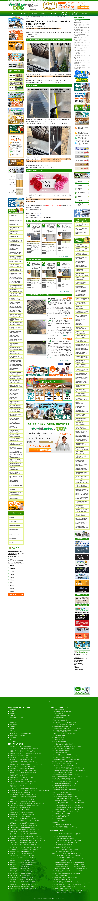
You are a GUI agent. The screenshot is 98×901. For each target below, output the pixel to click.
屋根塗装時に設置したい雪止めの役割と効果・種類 (16, 365)
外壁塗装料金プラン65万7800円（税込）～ (61, 719)
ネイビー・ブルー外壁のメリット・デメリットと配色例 (22, 871)
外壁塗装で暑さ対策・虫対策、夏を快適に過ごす (62, 824)
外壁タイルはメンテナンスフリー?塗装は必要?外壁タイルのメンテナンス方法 (68, 768)
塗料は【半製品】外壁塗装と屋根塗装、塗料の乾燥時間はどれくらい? (25, 823)
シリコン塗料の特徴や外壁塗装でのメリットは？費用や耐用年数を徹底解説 (68, 862)
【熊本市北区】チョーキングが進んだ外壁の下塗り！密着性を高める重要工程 (82, 62)
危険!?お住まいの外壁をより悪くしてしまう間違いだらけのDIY (23, 781)
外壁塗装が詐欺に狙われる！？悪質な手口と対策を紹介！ (22, 814)
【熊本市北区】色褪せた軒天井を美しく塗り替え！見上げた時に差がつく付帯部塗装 (82, 47)
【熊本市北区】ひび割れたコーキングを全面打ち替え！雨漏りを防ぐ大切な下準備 (82, 52)
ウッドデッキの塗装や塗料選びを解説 (15, 423)
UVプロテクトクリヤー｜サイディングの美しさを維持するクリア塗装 (66, 853)
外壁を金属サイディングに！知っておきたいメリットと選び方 (65, 763)
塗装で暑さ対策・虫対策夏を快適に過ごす (15, 294)
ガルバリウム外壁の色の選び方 (80, 320)
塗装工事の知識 (13, 215)
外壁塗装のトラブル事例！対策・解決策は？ (82, 465)
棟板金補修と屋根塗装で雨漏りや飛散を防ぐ (15, 439)
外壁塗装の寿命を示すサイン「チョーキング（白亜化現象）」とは (24, 799)
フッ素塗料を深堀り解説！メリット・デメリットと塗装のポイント (24, 882)
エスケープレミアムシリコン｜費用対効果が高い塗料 (63, 844)
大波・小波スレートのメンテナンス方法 (15, 497)
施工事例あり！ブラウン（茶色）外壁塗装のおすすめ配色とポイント (24, 881)
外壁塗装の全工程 (14, 236)
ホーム (13, 13)
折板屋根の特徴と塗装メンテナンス (14, 398)
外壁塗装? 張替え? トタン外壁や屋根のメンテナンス (63, 765)
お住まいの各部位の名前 (15, 261)
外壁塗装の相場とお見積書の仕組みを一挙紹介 (62, 726)
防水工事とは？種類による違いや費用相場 (16, 448)
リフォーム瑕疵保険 (14, 719)
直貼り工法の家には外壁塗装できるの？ (80, 386)
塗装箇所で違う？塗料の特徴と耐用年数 (81, 328)
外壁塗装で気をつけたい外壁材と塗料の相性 (15, 493)
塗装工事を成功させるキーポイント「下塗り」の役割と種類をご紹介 (66, 884)
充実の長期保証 (13, 724)
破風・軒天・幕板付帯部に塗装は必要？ (15, 336)
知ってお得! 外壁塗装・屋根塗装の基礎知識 (19, 774)
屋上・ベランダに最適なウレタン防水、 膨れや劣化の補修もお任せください (26, 847)
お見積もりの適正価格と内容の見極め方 (81, 278)
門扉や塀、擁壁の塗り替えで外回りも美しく (61, 750)
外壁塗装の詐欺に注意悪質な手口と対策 (81, 282)
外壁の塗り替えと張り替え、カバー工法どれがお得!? (81, 303)
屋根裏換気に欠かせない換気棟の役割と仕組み (15, 464)
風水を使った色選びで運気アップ (83, 128)
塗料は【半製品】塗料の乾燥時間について (15, 472)
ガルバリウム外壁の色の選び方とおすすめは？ (20, 792)
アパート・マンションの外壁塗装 (59, 820)
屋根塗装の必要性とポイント (58, 739)
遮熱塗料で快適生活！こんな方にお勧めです (61, 847)
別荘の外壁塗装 (55, 822)
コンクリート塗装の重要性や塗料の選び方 (15, 435)
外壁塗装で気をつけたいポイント (15, 328)
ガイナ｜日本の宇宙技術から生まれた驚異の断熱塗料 (63, 857)
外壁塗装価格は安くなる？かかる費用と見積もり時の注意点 (64, 730)
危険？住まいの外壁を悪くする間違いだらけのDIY (82, 374)
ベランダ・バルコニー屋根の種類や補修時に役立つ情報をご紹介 (24, 842)
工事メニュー (44, 13)
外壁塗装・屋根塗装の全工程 (58, 717)
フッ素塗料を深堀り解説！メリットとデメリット (82, 502)
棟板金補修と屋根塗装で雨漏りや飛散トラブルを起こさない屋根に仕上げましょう (27, 840)
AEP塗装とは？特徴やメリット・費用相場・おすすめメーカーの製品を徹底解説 (69, 870)
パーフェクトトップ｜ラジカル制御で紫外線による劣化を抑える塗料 (66, 833)
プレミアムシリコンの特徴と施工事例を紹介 (81, 514)
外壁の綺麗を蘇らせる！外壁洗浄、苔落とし (81, 423)
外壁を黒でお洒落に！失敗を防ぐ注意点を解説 (81, 485)
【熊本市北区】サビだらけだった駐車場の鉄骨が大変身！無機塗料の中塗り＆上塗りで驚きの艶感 (59, 303)
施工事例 (23, 13)
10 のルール (12, 720)
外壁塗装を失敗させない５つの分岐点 (81, 258)
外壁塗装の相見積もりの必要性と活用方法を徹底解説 (21, 812)
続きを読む (66, 315)
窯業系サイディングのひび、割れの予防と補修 (81, 382)
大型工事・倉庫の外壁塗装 (57, 818)
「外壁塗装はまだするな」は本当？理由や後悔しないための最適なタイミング (26, 764)
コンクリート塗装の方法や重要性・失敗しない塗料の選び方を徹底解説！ (67, 807)
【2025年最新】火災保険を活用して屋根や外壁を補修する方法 (65, 733)
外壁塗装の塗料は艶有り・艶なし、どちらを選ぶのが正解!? (64, 877)
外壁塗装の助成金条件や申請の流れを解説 (81, 253)
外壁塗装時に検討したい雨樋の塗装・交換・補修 (15, 361)
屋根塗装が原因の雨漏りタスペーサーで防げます (15, 381)
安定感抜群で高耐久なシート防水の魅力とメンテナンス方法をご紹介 (24, 849)
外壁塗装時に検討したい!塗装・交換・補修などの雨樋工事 (64, 789)
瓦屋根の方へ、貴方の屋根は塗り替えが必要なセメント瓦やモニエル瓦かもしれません (70, 776)
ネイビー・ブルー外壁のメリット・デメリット (81, 477)
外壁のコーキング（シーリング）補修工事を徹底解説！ (63, 761)
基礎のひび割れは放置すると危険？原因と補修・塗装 (21, 864)
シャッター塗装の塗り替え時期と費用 (14, 431)
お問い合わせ (13, 538)
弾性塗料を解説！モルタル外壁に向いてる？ (82, 506)
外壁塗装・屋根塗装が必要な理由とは (18, 775)
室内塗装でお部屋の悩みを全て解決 (59, 752)
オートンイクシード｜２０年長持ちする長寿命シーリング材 (64, 860)
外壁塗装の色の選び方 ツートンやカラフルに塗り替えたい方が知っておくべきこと (27, 753)
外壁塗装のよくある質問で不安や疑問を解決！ (82, 249)
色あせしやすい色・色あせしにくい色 (82, 138)
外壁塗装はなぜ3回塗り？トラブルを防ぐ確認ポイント (21, 810)
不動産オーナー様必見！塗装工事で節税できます (81, 353)
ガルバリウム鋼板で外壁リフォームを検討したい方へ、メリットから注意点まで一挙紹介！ (29, 790)
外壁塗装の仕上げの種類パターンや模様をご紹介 (81, 510)
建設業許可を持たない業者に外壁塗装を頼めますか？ (21, 733)
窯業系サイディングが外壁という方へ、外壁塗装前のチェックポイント (67, 890)
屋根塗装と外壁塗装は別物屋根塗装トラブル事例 (16, 323)
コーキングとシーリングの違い (16, 477)
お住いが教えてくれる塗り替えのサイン (15, 228)
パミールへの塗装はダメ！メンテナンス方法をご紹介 (82, 440)
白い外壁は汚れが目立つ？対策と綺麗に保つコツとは (82, 490)
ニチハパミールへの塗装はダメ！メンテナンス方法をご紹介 (23, 857)
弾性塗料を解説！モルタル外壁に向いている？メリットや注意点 (24, 884)
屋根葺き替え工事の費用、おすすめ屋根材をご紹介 (63, 743)
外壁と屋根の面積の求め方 (16, 485)
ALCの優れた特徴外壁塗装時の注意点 (14, 481)
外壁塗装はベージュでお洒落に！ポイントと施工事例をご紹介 (23, 879)
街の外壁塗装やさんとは (15, 709)
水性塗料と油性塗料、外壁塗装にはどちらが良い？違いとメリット (66, 879)
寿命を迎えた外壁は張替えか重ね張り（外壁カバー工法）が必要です (66, 746)
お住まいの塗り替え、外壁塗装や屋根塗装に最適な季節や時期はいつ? (25, 798)
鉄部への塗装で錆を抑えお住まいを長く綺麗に (15, 410)
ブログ (32, 16)
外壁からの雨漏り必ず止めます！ (59, 735)
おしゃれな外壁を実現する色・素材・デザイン (82, 473)
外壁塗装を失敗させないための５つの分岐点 (19, 755)
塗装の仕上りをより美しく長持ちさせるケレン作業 (16, 315)
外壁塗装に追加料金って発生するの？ (80, 262)
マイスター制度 (13, 722)
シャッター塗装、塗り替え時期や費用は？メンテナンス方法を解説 (66, 805)
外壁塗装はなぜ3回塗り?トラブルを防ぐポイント (16, 332)
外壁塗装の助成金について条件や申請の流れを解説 (63, 757)
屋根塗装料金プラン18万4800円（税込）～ (61, 720)
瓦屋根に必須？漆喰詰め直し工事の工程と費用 (62, 772)
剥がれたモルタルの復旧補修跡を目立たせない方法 (16, 307)
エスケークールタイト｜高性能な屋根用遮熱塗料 (62, 846)
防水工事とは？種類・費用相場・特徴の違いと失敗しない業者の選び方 (25, 844)
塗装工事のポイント (14, 224)
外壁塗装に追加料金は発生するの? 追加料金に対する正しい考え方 (66, 759)
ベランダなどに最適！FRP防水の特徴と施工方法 (16, 452)
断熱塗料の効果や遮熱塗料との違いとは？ (81, 444)
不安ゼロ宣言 (13, 726)
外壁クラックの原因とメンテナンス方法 (15, 303)
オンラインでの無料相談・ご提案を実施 (81, 245)
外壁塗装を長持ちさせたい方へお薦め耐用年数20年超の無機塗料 (65, 881)
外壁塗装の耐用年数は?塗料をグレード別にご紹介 (16, 265)
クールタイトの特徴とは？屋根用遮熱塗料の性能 (82, 519)
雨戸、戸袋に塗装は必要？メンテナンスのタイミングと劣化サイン (66, 809)
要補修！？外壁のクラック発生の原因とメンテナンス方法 (22, 801)
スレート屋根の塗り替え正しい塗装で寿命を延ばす (16, 377)
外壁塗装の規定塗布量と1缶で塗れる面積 (81, 419)
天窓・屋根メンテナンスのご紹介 (15, 352)
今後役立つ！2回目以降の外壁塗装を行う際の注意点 (63, 748)
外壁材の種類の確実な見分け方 (79, 307)
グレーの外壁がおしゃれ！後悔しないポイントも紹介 (82, 481)
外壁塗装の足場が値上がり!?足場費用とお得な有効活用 (63, 826)
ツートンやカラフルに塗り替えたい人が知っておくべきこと (83, 143)
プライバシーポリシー (15, 534)
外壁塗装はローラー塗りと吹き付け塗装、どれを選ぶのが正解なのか (24, 825)
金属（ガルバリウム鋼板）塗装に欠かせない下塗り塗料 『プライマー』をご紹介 (69, 886)
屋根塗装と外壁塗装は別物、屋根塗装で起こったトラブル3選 (23, 818)
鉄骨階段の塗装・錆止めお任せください (15, 414)
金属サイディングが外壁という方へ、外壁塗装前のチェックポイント (66, 892)
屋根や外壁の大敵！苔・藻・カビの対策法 (81, 427)
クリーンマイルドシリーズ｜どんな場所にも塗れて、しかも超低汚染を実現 (68, 859)
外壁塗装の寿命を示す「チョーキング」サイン (15, 299)
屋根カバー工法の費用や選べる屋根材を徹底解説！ (63, 744)
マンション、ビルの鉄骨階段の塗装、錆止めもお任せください (65, 798)
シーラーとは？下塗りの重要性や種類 (81, 340)
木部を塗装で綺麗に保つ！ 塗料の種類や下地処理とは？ (22, 855)
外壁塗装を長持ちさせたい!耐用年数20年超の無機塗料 (82, 345)
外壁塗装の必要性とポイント (58, 737)
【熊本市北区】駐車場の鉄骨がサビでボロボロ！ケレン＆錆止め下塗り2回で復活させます (59, 323)
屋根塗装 (16, 79)
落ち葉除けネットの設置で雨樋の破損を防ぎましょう (63, 792)
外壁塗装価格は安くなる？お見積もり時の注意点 (16, 245)
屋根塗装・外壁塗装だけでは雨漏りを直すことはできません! (23, 772)
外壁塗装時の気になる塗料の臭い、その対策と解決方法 (22, 768)
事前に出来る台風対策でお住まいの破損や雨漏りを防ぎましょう (24, 860)
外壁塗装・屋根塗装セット (16, 83)
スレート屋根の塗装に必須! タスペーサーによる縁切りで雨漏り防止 (24, 820)
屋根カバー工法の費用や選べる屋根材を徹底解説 (15, 257)
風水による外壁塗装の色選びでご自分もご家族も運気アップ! (23, 759)
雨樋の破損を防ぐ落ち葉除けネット (14, 369)
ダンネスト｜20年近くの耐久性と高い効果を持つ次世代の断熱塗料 (66, 855)
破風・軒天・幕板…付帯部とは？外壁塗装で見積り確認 (63, 778)
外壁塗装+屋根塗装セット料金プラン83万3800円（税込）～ (64, 722)
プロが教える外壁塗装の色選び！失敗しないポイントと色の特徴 (24, 748)
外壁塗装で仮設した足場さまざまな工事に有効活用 (82, 357)
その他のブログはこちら (65, 360)
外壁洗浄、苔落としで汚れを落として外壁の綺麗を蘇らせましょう (66, 811)
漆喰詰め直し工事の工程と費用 (80, 407)
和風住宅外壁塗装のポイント (80, 403)
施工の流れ (54, 13)
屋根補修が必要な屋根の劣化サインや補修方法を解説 (63, 794)
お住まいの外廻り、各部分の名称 (17, 785)
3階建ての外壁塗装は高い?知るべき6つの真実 (82, 299)
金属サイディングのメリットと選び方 (14, 390)
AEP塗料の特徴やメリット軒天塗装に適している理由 (82, 527)
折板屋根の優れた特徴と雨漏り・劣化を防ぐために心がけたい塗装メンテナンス (69, 767)
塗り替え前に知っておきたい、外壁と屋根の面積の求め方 (22, 831)
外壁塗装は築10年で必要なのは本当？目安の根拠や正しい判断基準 (24, 762)
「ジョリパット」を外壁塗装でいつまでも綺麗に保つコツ (22, 834)
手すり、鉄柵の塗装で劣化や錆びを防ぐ (15, 419)
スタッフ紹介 (13, 521)
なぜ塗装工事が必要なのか (16, 220)
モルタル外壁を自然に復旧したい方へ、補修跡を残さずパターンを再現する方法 (27, 803)
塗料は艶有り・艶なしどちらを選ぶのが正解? (81, 390)
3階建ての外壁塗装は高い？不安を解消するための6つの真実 (23, 770)
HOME (27, 16)
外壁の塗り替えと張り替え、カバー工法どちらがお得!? (22, 783)
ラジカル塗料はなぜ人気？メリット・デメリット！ (82, 523)
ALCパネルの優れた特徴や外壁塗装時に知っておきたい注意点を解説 (24, 829)
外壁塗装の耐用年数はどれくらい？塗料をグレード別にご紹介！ (24, 794)
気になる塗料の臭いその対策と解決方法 (80, 295)
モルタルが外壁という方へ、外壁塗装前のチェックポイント (64, 888)
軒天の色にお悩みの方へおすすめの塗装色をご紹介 (16, 348)
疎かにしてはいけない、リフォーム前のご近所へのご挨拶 (22, 766)
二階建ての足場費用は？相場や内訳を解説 (81, 365)
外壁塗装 (16, 75)
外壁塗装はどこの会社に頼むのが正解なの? (19, 822)
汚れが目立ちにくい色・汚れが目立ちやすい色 (83, 133)
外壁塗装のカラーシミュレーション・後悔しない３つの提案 (23, 757)
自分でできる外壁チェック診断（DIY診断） (19, 779)
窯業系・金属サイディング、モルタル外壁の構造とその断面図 (23, 833)
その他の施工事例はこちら (65, 256)
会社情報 (12, 728)
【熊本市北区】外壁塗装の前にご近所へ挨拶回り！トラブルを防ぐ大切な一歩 (82, 57)
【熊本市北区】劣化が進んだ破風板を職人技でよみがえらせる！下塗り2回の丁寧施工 (59, 343)
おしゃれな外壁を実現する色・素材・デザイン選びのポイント (23, 870)
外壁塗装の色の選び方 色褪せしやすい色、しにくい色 (21, 750)
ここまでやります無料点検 (74, 13)
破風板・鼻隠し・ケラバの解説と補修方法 (16, 340)
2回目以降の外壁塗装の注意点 (80, 324)
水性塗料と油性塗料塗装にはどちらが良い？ (81, 394)
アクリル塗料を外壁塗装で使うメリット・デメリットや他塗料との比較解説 (68, 864)
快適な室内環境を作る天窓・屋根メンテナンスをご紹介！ (64, 785)
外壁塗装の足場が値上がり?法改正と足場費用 (82, 361)
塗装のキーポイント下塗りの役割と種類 (80, 332)
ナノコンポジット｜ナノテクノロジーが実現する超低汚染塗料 (65, 849)
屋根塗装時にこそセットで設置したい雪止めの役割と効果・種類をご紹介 (67, 791)
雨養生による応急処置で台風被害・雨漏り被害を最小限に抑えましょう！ (25, 862)
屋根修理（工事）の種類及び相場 (14, 249)
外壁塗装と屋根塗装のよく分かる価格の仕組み (62, 711)
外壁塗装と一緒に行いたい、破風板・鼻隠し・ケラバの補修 (64, 779)
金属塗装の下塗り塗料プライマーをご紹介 (81, 336)
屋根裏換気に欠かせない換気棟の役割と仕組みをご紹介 (22, 851)
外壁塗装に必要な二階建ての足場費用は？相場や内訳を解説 (64, 827)
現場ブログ (12, 713)
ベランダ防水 (16, 88)
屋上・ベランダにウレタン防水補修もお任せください (16, 456)
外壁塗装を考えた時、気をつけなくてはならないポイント (22, 809)
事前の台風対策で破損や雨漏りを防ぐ (80, 452)
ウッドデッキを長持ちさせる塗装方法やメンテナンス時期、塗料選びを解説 (68, 802)
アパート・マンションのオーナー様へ (81, 229)
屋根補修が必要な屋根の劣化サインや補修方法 (15, 373)
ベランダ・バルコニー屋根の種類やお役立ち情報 (16, 443)
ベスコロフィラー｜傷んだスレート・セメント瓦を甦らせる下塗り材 (66, 840)
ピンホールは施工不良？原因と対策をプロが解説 (15, 311)
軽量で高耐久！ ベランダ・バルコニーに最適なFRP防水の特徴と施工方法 (26, 846)
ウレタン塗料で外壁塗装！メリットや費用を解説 (16, 282)
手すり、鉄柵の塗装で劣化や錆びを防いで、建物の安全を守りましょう (67, 800)
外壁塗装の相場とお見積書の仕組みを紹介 (81, 270)
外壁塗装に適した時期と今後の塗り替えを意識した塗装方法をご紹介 (24, 796)
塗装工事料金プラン (64, 13)
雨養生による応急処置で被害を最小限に (81, 456)
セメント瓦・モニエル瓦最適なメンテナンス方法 (15, 406)
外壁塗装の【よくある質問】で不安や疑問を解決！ (21, 746)
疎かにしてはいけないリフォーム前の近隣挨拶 (81, 291)
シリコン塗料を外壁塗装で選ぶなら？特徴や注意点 (16, 286)
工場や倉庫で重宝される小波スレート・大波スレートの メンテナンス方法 (26, 838)
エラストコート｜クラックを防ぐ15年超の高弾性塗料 (63, 851)
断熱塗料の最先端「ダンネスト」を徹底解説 (82, 448)
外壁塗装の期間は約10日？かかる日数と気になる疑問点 (22, 761)
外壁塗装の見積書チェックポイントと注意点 (82, 274)
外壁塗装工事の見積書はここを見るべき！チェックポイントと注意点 (66, 728)
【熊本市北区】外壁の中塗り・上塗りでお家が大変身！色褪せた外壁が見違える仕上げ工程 (82, 42)
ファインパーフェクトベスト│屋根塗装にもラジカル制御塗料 (65, 834)
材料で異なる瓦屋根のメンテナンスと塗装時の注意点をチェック (65, 774)
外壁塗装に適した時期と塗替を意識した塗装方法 (15, 270)
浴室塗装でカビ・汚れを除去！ (14, 427)
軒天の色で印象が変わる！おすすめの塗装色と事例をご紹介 (64, 783)
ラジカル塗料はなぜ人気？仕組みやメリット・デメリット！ (23, 886)
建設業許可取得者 (14, 529)
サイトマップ (13, 542)
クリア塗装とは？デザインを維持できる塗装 (16, 290)
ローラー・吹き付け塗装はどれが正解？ (80, 415)
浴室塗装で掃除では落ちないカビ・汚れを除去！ (62, 804)
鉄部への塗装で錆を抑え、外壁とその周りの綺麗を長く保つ (64, 796)
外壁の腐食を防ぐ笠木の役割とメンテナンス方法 (16, 356)
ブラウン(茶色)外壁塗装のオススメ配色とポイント (82, 498)
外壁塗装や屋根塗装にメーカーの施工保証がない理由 (82, 349)
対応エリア (12, 730)
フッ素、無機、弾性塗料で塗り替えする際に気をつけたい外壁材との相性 (25, 836)
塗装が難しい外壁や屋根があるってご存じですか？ (82, 378)
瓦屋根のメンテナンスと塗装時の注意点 (15, 402)
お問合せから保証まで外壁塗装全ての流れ (61, 715)
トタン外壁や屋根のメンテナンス (14, 394)
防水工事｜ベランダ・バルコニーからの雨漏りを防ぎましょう (65, 754)
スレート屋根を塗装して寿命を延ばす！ (60, 816)
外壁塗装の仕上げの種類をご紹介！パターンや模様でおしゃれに (24, 888)
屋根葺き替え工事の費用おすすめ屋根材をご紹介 (15, 253)
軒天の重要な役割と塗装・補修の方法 (14, 344)
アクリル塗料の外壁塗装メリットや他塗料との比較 (16, 278)
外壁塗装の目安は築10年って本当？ (14, 232)
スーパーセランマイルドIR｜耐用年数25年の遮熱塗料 (63, 838)
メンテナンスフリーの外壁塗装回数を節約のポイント (82, 311)
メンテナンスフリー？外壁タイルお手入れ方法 (81, 398)
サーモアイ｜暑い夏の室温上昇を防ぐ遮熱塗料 (62, 836)
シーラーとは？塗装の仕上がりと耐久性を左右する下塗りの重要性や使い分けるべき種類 (71, 882)
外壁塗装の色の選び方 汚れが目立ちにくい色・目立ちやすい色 (23, 751)
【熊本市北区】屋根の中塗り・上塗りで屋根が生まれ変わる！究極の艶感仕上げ (82, 67)
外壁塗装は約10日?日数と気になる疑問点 (81, 287)
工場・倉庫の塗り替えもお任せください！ (82, 224)
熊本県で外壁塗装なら (15, 525)
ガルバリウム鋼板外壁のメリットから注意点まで (81, 316)
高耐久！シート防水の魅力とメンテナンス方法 (15, 460)
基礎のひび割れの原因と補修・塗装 (80, 461)
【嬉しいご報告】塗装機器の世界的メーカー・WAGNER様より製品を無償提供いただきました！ (82, 27)
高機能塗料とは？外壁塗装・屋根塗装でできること (16, 319)
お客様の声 (34, 13)
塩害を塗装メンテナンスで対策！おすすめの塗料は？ (21, 853)
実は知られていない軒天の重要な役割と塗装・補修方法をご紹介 (65, 781)
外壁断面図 (12, 489)
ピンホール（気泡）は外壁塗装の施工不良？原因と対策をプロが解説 (24, 805)
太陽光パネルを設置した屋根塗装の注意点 (81, 432)
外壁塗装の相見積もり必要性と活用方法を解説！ (82, 266)
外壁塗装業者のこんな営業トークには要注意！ (82, 369)
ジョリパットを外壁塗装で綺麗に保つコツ (82, 411)
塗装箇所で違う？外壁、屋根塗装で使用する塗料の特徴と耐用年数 (66, 873)
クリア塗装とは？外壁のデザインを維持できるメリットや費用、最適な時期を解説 (69, 868)
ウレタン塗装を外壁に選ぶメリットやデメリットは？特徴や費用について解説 (68, 866)
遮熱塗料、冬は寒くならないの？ (59, 871)
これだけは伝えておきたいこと (16, 717)
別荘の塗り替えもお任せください (82, 233)
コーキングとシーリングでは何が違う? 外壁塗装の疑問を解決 (23, 827)
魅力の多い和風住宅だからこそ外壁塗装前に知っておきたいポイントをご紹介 (68, 770)
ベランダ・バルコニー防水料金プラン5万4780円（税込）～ (64, 724)
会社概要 (84, 13)
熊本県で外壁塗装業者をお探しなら (17, 735)
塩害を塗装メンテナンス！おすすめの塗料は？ (16, 468)
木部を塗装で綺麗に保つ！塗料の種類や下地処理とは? (82, 436)
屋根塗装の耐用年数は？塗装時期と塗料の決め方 (81, 469)
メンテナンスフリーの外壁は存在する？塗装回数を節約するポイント (24, 788)
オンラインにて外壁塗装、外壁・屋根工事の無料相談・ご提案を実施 (66, 755)
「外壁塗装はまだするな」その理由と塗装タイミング (16, 241)
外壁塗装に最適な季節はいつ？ (15, 274)
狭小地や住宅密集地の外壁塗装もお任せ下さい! (16, 385)
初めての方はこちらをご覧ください (59, 709)
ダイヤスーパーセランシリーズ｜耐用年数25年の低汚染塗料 (64, 842)
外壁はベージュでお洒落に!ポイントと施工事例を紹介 (82, 494)
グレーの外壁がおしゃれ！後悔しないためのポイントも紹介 (23, 873)
